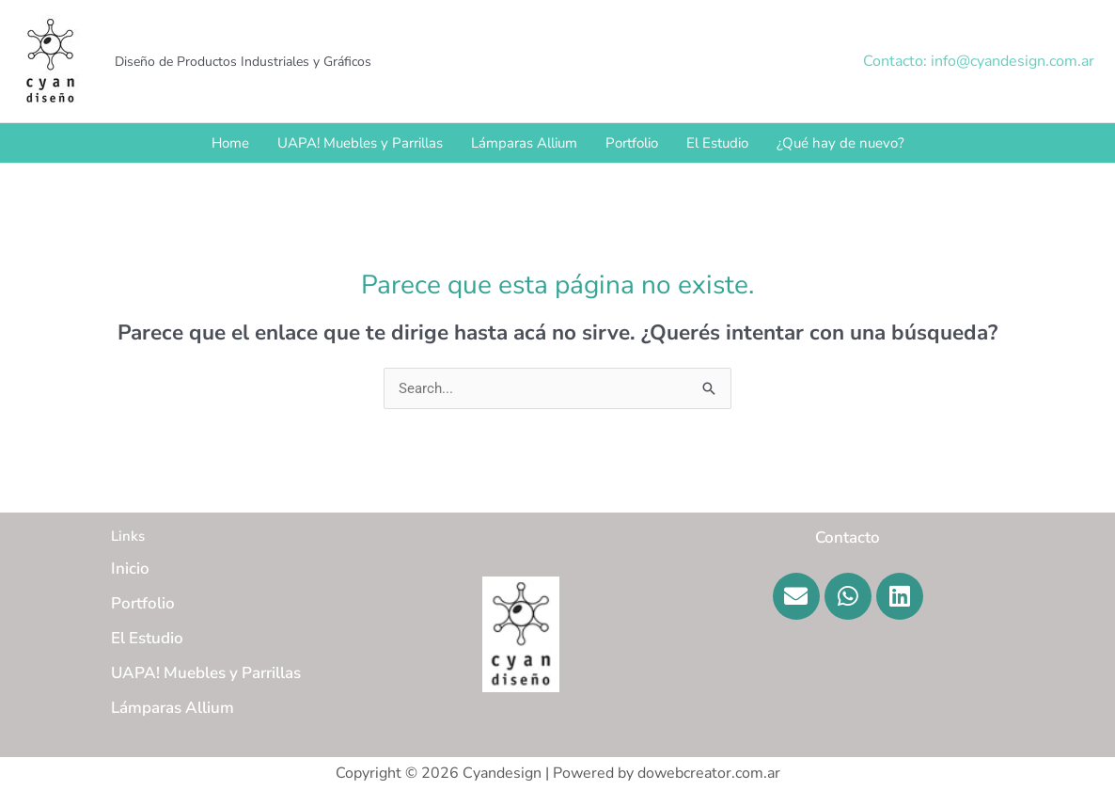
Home (230, 143)
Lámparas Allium (524, 143)
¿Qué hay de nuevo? (840, 143)
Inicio (130, 568)
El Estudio (717, 143)
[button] (978, 61)
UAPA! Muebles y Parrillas (360, 143)
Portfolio (631, 143)
